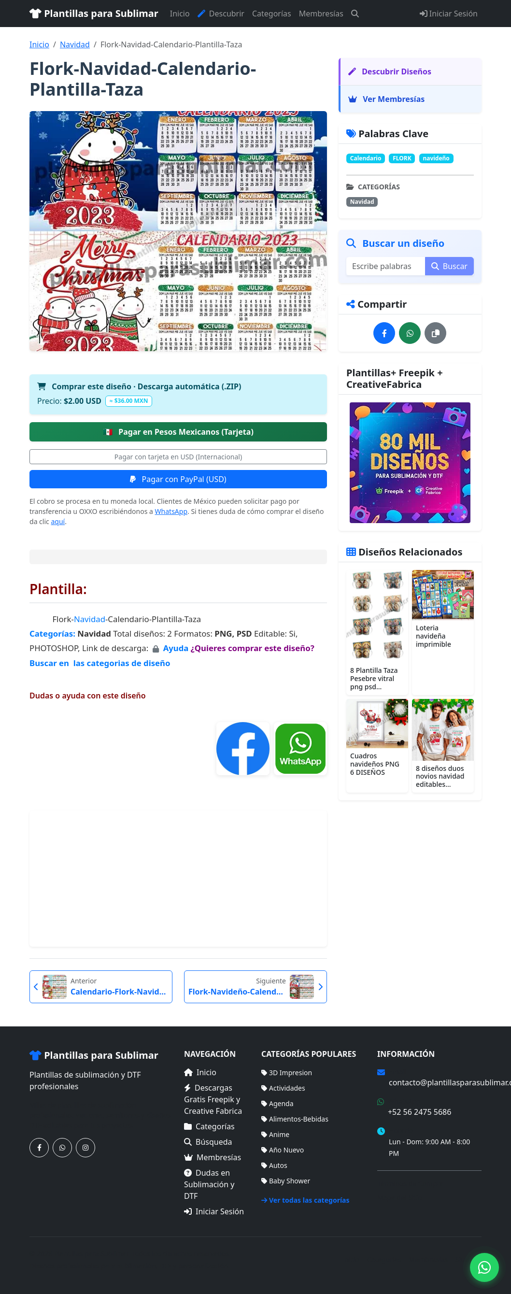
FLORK (402, 158)
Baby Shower (285, 1180)
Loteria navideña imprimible (433, 636)
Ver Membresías (386, 99)
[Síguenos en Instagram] (85, 1147)
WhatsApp (171, 511)
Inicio (180, 13)
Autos (274, 1165)
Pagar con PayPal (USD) (178, 479)
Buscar (449, 266)
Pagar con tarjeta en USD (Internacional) (178, 456)
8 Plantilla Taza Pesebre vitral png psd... (374, 678)
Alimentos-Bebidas (294, 1118)
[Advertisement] (178, 878)
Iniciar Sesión (449, 13)
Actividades (283, 1088)
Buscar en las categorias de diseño (99, 662)
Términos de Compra (410, 1183)
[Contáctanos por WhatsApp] (62, 1147)
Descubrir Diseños (389, 71)
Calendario (366, 158)
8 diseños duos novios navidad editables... (440, 776)
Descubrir (221, 13)
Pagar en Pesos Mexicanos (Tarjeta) (178, 432)
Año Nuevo (282, 1149)
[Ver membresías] (410, 463)
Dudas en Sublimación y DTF (209, 1184)
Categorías (271, 13)
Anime (275, 1134)
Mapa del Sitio (399, 1197)
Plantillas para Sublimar (93, 13)
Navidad (75, 44)
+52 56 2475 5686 (419, 1112)
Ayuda (177, 648)
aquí (58, 521)
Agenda (277, 1103)
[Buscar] (355, 13)
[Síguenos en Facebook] (39, 1147)
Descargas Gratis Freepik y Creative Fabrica (213, 1099)
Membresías (321, 13)
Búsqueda (208, 1142)
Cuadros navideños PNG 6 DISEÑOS (374, 764)
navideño (436, 158)
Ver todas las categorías (305, 1200)
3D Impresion (286, 1072)
